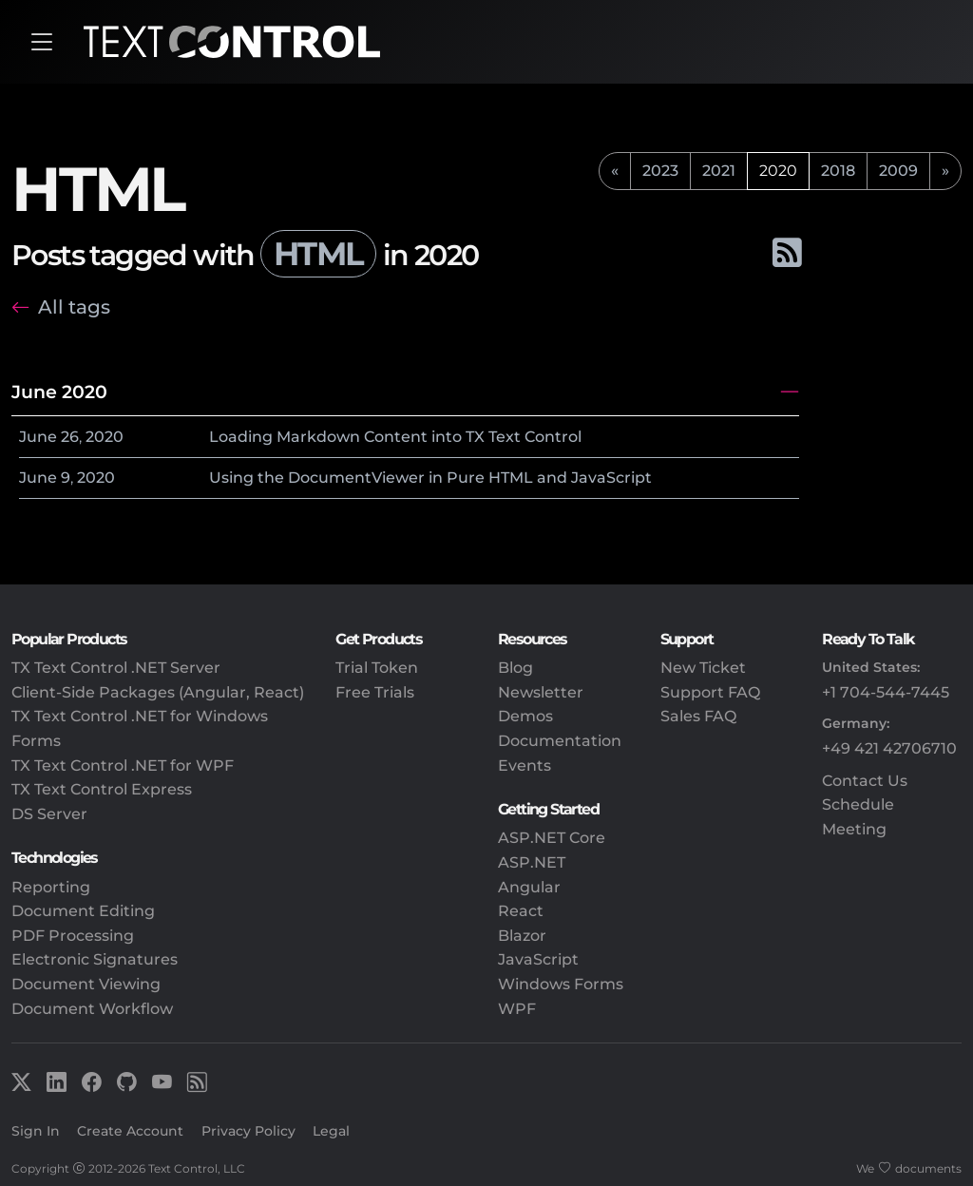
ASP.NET (531, 862)
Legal (331, 1130)
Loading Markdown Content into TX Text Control (395, 437)
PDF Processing (72, 936)
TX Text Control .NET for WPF (122, 765)
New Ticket (703, 668)
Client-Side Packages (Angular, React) (157, 692)
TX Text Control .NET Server (115, 668)
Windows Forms (560, 984)
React (521, 911)
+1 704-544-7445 (885, 692)
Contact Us (864, 781)
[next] (945, 171)
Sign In (35, 1130)
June (38, 437)
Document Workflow (92, 1009)
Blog (515, 668)
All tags (74, 307)
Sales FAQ (698, 716)
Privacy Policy (248, 1130)
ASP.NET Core (551, 838)
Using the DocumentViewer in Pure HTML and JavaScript (430, 478)
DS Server (49, 814)
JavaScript (538, 959)
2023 (660, 171)
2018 (838, 171)
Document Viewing (86, 984)
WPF (517, 1009)
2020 (105, 437)
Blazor (522, 936)
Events (524, 765)
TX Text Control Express (101, 789)
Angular (529, 887)
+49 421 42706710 (889, 748)
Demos (525, 716)
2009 (898, 171)
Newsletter (540, 692)
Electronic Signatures (94, 959)
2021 (718, 171)
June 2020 (59, 391)
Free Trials (374, 692)
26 (70, 437)
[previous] (615, 171)
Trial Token (376, 668)
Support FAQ (710, 692)
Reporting (50, 887)
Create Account (130, 1130)
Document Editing (83, 911)
